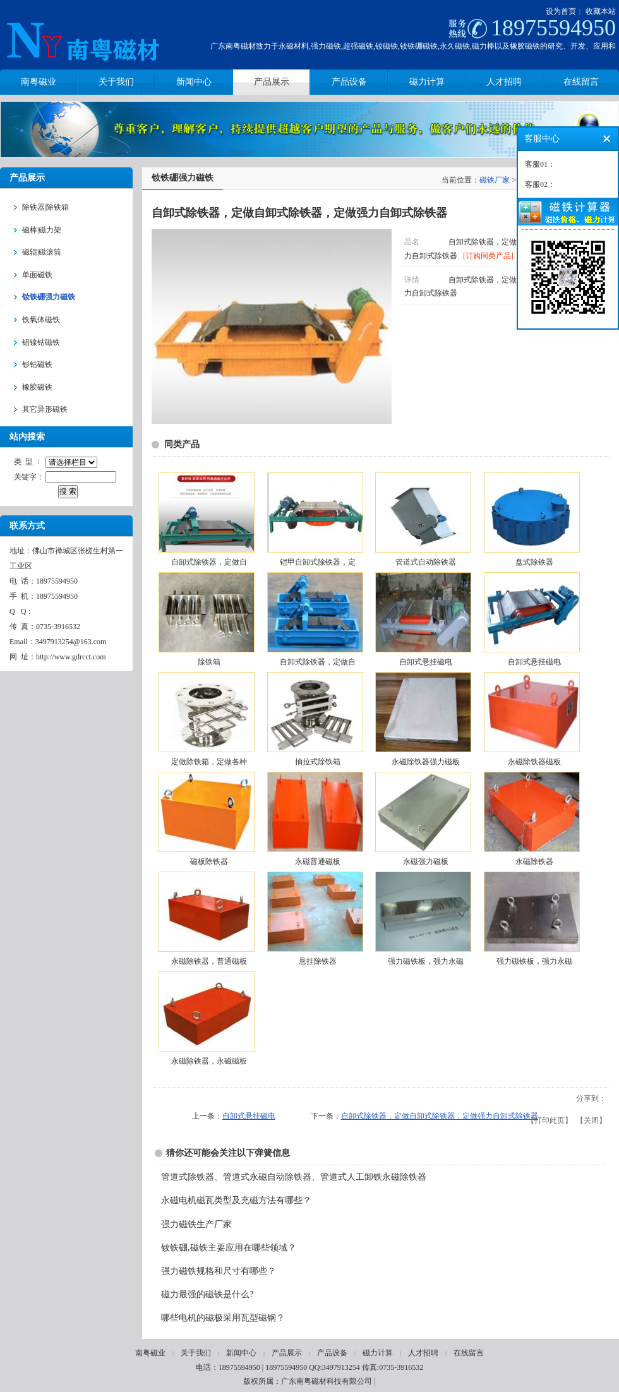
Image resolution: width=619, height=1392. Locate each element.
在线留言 (469, 1352)
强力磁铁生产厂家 (196, 1224)
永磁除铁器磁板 (534, 761)
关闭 (591, 1120)
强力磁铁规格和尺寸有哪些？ (218, 1271)
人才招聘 (423, 1352)
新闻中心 (241, 1352)
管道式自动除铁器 (425, 562)
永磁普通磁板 (317, 861)
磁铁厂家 (494, 180)
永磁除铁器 (534, 861)
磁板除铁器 (209, 861)
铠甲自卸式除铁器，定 (318, 562)
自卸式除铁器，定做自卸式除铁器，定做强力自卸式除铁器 (439, 1116)
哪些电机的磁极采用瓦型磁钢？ (223, 1318)
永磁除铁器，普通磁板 (209, 961)
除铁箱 (209, 661)
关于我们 (196, 1352)
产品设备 (332, 1352)
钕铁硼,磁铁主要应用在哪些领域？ (228, 1247)
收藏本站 (601, 11)
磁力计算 (378, 1352)
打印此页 (549, 1120)
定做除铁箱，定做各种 (209, 761)
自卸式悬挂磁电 (425, 661)
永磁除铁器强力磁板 (426, 761)
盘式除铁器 (534, 562)
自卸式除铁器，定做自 (209, 562)
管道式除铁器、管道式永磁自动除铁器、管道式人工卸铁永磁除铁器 (293, 1177)
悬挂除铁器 (318, 961)
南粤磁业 (150, 1352)
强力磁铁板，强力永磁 (426, 961)
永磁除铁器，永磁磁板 (209, 1061)
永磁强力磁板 (425, 861)
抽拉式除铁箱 (317, 761)
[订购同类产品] (488, 255)
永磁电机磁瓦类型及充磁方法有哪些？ (236, 1200)
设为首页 (561, 11)
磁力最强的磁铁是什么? (207, 1294)
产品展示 (287, 1352)
